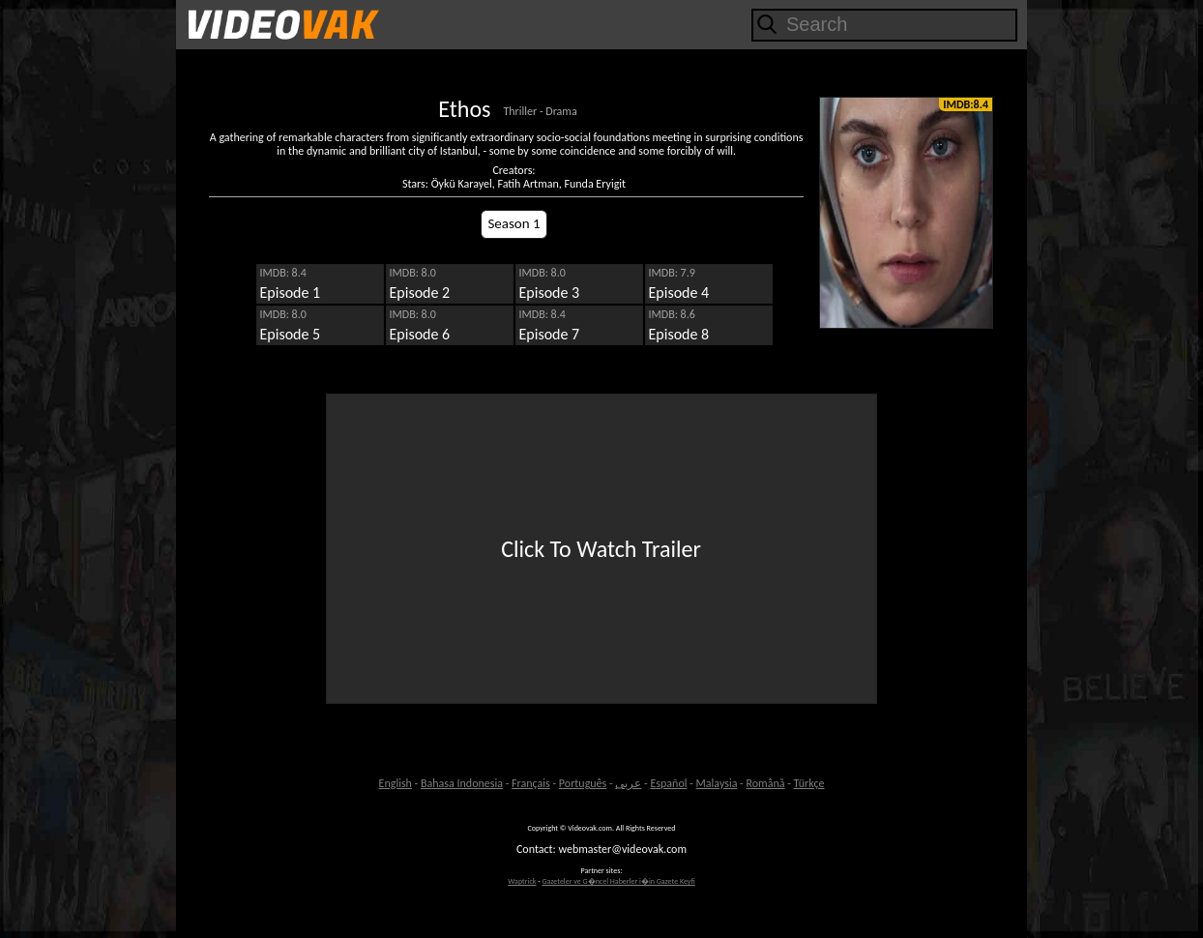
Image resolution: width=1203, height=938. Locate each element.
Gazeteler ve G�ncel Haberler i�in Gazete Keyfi (618, 881)
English (395, 783)
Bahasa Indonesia (462, 783)
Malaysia (717, 783)
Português (582, 783)
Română (766, 783)
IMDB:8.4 (965, 104)
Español (668, 783)
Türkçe (809, 783)
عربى (628, 783)
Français (531, 783)
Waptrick (522, 881)
